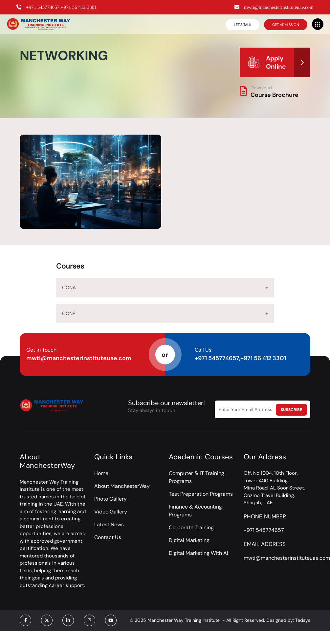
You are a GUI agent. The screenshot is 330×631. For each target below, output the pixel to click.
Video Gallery (110, 511)
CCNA (69, 287)
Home (101, 473)
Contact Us (107, 537)
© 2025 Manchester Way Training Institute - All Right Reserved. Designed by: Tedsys (220, 620)
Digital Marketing (189, 540)
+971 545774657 (264, 530)
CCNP (69, 313)
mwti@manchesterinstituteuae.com (78, 358)
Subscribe (291, 409)
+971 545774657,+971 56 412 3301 (240, 358)
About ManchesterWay (122, 486)
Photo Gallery (110, 498)
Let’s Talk (242, 24)
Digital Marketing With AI (198, 553)
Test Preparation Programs (201, 493)
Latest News (109, 524)
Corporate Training (191, 527)
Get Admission (285, 24)
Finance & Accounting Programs (195, 510)
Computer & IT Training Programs (196, 477)
